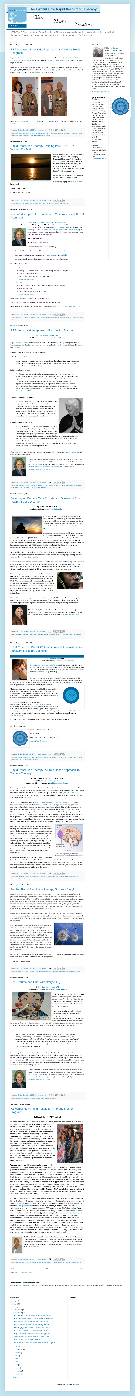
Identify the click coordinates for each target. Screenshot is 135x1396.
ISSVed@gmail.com (16, 715)
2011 (15, 1307)
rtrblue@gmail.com (73, 306)
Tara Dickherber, (54, 658)
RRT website (30, 1170)
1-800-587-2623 (58, 306)
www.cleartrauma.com (57, 60)
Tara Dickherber (24, 759)
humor (56, 485)
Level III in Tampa (76, 182)
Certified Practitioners (39, 704)
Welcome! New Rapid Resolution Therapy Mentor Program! (34, 1343)
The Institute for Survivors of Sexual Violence (44, 665)
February (18, 1371)
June (16, 1359)
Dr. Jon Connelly (21, 203)
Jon (63, 175)
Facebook (48, 255)
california (19, 317)
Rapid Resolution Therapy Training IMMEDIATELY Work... (34, 1318)
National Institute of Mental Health (48, 634)
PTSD (62, 634)
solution (38, 487)
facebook (19, 757)
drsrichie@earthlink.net (24, 1206)
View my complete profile (100, 92)
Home (48, 1269)
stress (13, 637)
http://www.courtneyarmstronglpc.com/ (47, 466)
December (18, 1310)
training (65, 203)
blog (31, 669)
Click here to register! (26, 279)
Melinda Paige (28, 135)
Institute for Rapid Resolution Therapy (39, 203)
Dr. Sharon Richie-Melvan (62, 133)
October (18, 1347)
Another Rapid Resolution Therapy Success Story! (42, 889)
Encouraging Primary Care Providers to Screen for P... (33, 1328)
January (18, 1374)
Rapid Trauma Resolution (48, 1098)
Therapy (26, 879)
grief (38, 1098)
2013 (15, 1301)
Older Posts (80, 1269)
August (17, 1353)
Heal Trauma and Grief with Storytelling (35, 982)
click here (36, 1246)
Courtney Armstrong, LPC (60, 227)
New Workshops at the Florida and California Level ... (32, 1322)
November (18, 1313)
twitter (36, 759)
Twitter (54, 255)
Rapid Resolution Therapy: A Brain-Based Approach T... (33, 1334)
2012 (15, 1304)
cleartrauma (33, 133)
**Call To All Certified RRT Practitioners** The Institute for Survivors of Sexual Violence (46, 649)
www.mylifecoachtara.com (38, 741)
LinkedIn (64, 255)
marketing (68, 317)
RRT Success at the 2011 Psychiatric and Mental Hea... (33, 1315)
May (16, 1362)
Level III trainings (74, 230)
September (19, 1350)
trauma (43, 487)
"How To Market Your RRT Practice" (49, 230)
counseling (19, 971)
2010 (15, 1378)
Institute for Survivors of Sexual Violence (59, 757)
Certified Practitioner (22, 133)
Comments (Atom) (26, 1272)
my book (78, 1011)
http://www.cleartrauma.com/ (28, 1285)
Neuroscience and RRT (23, 391)
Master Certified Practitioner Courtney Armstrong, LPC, (54, 802)
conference (41, 133)
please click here (74, 614)
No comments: (42, 130)
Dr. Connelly (20, 401)
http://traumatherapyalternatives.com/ (39, 469)
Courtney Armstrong (29, 317)
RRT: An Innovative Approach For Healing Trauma (41, 330)
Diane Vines (49, 133)
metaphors (14, 487)
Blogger (76, 1384)
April (16, 1365)
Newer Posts (15, 1269)
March (17, 1368)
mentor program (76, 1262)
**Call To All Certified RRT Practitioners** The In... (31, 1331)
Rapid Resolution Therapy (19, 58)
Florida (38, 317)
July (16, 1356)
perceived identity (57, 203)
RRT (16, 598)
